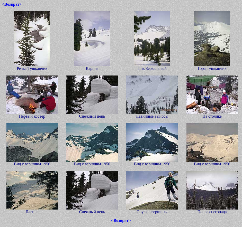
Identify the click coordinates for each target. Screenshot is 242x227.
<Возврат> (12, 4)
